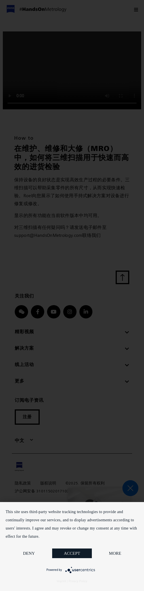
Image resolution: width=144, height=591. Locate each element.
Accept (72, 553)
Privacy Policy (78, 581)
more (115, 553)
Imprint (61, 581)
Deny (29, 553)
